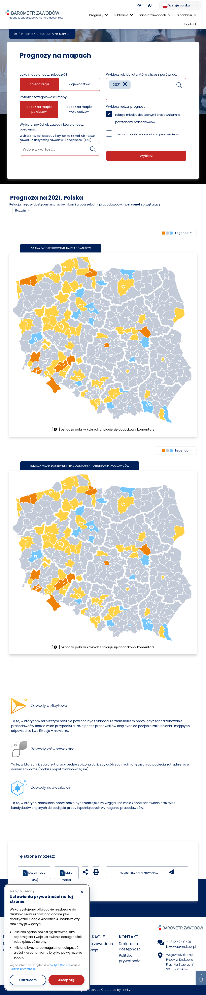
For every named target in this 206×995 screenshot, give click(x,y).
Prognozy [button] (98, 15)
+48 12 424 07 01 (178, 942)
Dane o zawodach (96, 943)
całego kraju (39, 84)
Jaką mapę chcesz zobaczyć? (44, 74)
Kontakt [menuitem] (190, 24)
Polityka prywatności (23, 969)
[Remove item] (125, 84)
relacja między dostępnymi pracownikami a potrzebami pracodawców (147, 118)
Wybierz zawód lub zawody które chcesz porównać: (52, 127)
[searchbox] (60, 149)
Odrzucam (28, 980)
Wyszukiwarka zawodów (147, 872)
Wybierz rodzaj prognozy (125, 106)
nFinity (126, 990)
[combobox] (60, 148)
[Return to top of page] (201, 978)
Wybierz (146, 155)
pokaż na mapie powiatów (39, 109)
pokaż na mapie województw (79, 109)
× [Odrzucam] (81, 892)
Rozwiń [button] (21, 210)
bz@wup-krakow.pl (181, 946)
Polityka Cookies (60, 965)
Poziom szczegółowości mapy (43, 97)
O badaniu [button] (186, 15)
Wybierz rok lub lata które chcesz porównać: (141, 74)
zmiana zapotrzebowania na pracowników (147, 134)
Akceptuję (66, 980)
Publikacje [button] (123, 15)
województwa (79, 84)
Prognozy (28, 34)
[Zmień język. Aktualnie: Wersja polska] (180, 6)
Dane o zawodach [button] (154, 15)
